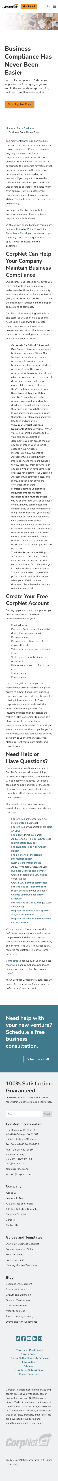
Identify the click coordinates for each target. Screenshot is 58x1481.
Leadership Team (15, 1198)
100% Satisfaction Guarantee (22, 1209)
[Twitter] (18, 1338)
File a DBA (17, 835)
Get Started (29, 6)
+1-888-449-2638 (28, 1144)
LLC (37, 700)
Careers (10, 1220)
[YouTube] (29, 1338)
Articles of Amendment (29, 886)
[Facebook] (23, 1338)
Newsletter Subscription (29, 1370)
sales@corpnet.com (17, 1169)
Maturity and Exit (15, 1311)
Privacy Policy (29, 1354)
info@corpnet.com (16, 1163)
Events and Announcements (21, 1321)
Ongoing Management (18, 1300)
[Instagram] (40, 1338)
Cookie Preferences (30, 1374)
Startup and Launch (16, 1289)
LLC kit (39, 874)
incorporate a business (24, 823)
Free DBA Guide (15, 1260)
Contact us (12, 960)
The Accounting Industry (19, 1316)
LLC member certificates (33, 882)
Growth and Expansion (18, 1295)
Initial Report (26, 847)
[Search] (48, 6)
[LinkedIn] (34, 1338)
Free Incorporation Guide (20, 1249)
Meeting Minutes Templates (21, 1265)
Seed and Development (19, 1284)
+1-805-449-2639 (22, 1149)
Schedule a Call (38, 1059)
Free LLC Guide (14, 1254)
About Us (11, 1193)
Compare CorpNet (16, 1214)
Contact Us (12, 1225)
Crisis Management (17, 1305)
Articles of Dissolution (28, 902)
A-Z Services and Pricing (19, 1203)
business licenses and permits (28, 870)
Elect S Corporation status (26, 862)
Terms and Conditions (28, 1350)
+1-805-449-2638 (25, 1139)
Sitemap (29, 1366)
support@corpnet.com (18, 1174)
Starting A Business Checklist (22, 1244)
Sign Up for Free (19, 104)
